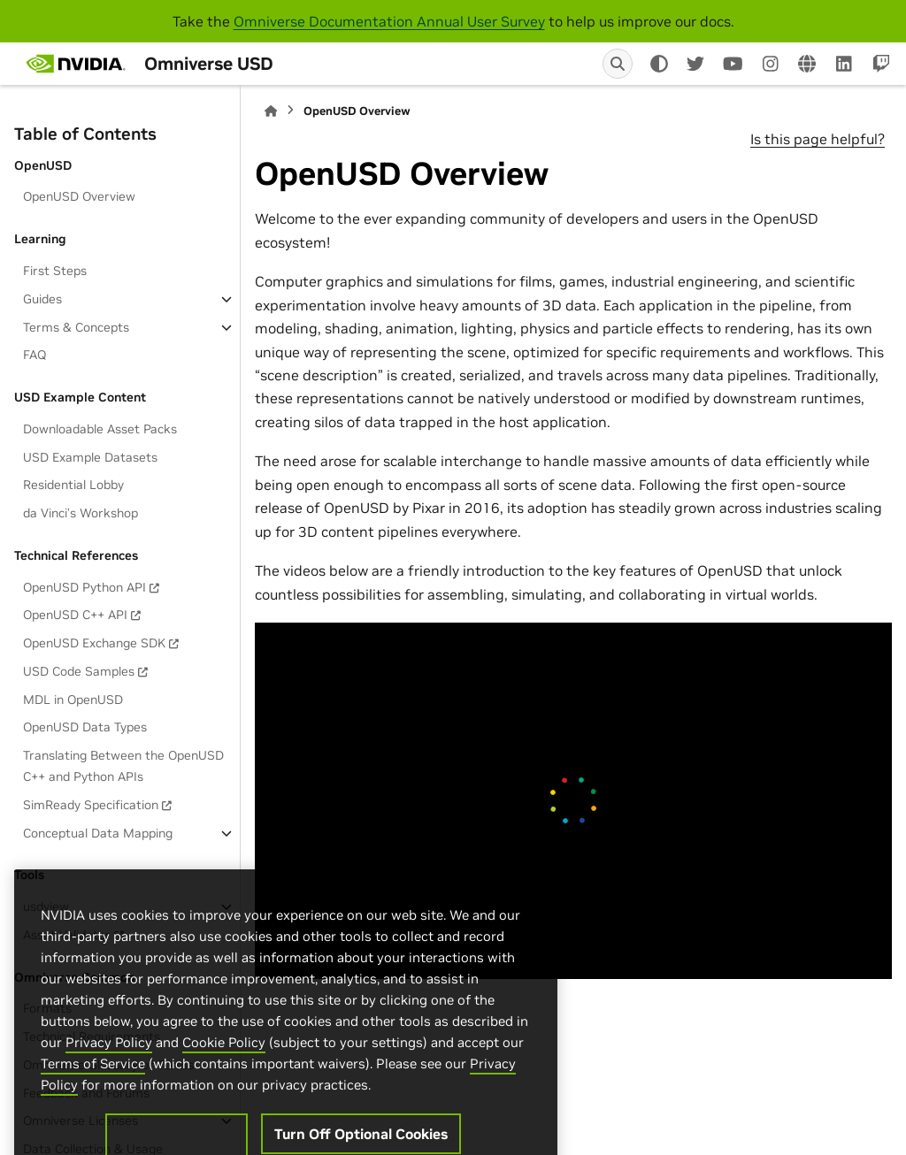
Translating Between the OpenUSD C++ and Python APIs (123, 765)
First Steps (55, 271)
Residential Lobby (73, 485)
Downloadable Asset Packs (100, 429)
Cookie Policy (223, 1076)
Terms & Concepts (76, 327)
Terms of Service (93, 1098)
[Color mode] (659, 64)
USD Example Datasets (90, 457)
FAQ (34, 355)
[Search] (618, 64)
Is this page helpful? (817, 139)
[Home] (271, 111)
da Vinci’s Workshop (80, 513)
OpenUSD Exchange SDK (94, 643)
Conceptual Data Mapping (98, 833)
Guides (42, 299)
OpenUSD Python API (84, 587)
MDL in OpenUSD (73, 700)
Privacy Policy (108, 1076)
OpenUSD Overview (79, 196)
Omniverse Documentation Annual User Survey (389, 21)
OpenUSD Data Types (85, 727)
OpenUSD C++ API (75, 615)
